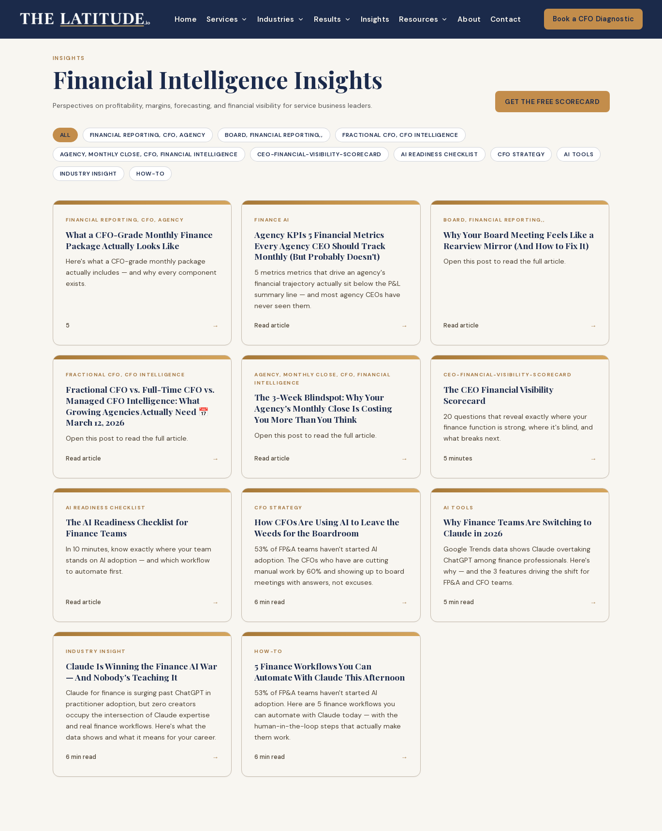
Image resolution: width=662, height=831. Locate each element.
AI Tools (578, 154)
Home (186, 19)
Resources (423, 19)
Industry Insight (89, 174)
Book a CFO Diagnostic (593, 19)
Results (332, 19)
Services (227, 19)
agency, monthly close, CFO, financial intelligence (149, 154)
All (65, 135)
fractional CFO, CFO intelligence (400, 135)
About (469, 19)
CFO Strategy (521, 154)
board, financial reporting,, (274, 135)
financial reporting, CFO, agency (148, 135)
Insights (375, 19)
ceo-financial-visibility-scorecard (319, 154)
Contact (505, 19)
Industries (280, 19)
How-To (150, 174)
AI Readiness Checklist (439, 154)
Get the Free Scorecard (552, 101)
